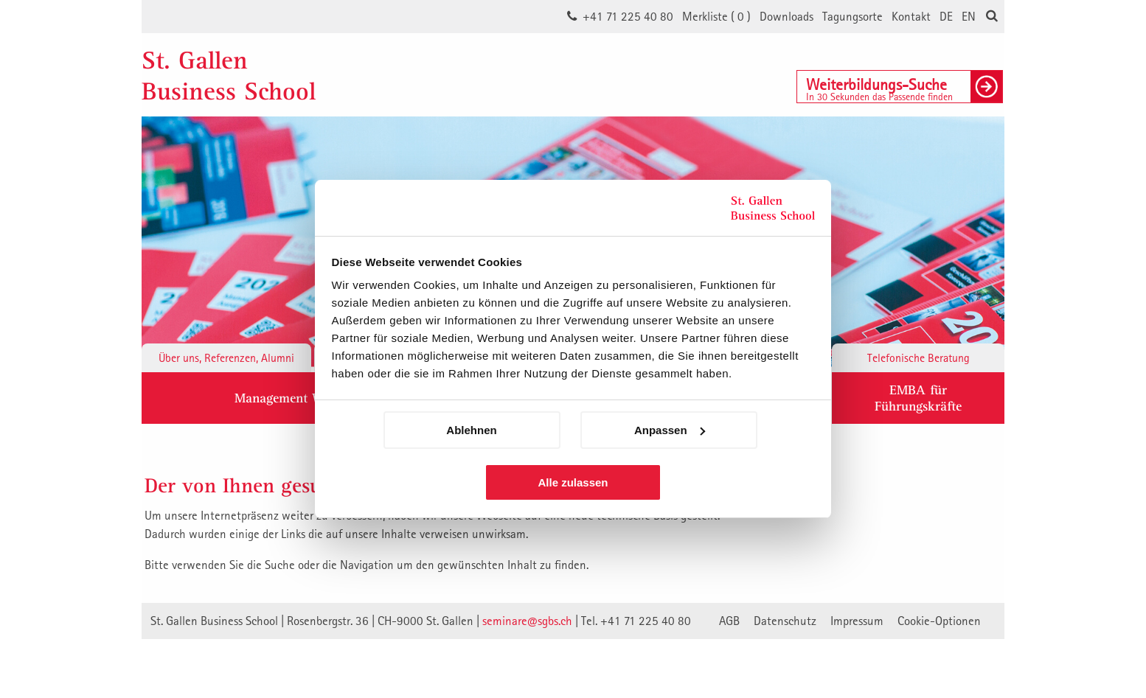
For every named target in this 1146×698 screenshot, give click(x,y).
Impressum (856, 620)
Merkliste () (716, 16)
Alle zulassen (573, 482)
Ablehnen (471, 430)
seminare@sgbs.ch (527, 620)
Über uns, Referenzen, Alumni (226, 357)
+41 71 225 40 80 (628, 16)
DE (946, 16)
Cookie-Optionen (939, 620)
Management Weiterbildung (313, 397)
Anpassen (669, 430)
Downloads (786, 16)
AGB (729, 620)
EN (969, 16)
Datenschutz (785, 620)
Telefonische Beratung (918, 357)
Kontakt (911, 16)
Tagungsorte (852, 16)
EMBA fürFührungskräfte (918, 397)
